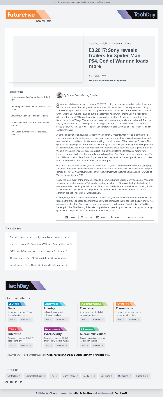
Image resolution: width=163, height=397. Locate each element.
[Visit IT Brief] (12, 345)
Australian (59, 354)
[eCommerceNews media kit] (98, 319)
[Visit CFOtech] (12, 319)
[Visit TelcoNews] (85, 345)
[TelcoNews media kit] (98, 345)
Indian (79, 354)
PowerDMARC (121, 393)
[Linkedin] (7, 382)
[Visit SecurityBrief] (49, 345)
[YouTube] (16, 382)
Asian (50, 354)
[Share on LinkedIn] (101, 217)
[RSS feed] (21, 382)
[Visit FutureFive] (121, 319)
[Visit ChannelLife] (49, 319)
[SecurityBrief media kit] (62, 345)
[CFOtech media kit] (26, 319)
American (99, 354)
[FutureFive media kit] (134, 319)
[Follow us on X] (86, 217)
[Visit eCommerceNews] (85, 319)
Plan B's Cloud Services (85, 393)
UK (90, 354)
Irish (86, 354)
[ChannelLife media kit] (62, 319)
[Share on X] (115, 217)
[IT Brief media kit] (26, 345)
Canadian (70, 354)
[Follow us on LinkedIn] (71, 217)
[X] (11, 382)
